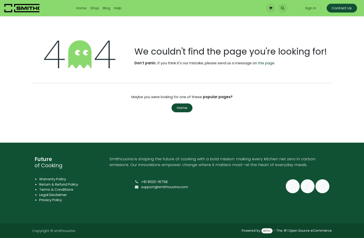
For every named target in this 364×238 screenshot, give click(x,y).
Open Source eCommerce (310, 230)
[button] (283, 8)
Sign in (310, 8)
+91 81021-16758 (154, 181)
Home (182, 107)
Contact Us (342, 8)
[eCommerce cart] (271, 8)
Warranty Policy (52, 179)
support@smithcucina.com (164, 186)
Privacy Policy (50, 199)
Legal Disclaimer (53, 194)
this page (266, 63)
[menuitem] (81, 8)
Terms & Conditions (56, 189)
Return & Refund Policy (58, 184)
